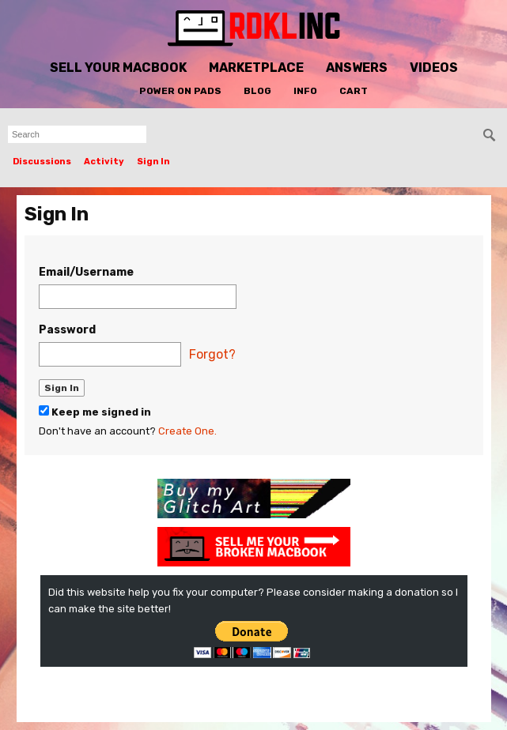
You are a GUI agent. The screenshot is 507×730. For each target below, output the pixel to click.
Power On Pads (180, 90)
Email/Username (86, 272)
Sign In (153, 161)
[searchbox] (77, 134)
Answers (357, 67)
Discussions (42, 161)
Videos (434, 67)
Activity (104, 161)
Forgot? (212, 354)
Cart (353, 90)
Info (305, 90)
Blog (257, 90)
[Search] (489, 135)
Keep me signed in (95, 411)
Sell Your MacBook (118, 67)
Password (67, 330)
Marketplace (256, 67)
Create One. (187, 431)
